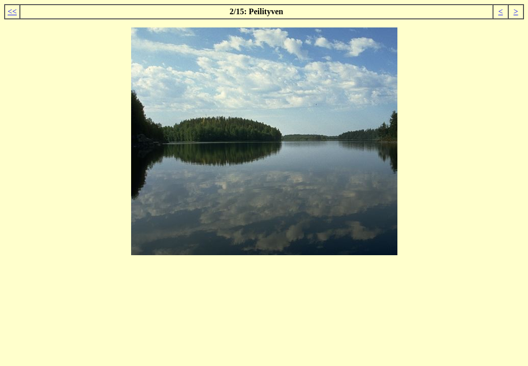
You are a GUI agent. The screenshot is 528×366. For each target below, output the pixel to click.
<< (12, 11)
